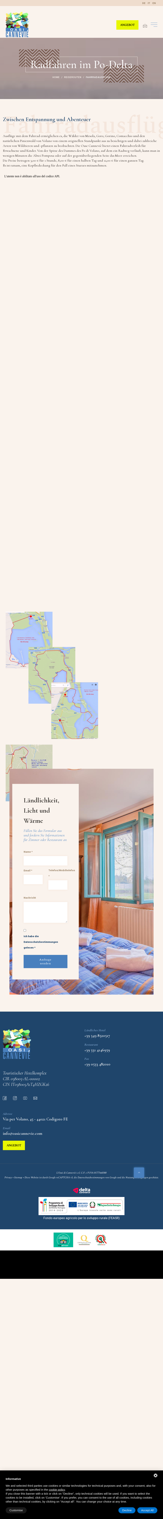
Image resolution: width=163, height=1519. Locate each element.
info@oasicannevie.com (22, 1133)
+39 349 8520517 (97, 1035)
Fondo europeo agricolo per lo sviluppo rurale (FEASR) (81, 1218)
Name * (28, 851)
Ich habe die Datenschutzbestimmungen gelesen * (41, 942)
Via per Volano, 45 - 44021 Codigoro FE (35, 1119)
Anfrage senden (45, 961)
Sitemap (18, 1177)
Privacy (8, 1177)
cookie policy (57, 1489)
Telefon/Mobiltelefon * (61, 873)
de (143, 3)
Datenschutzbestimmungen (91, 1177)
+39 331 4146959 (97, 1050)
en (154, 3)
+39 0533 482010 (97, 1064)
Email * (28, 870)
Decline (127, 1510)
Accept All (147, 1510)
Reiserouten (72, 77)
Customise (16, 1510)
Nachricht (30, 897)
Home (56, 77)
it (149, 3)
